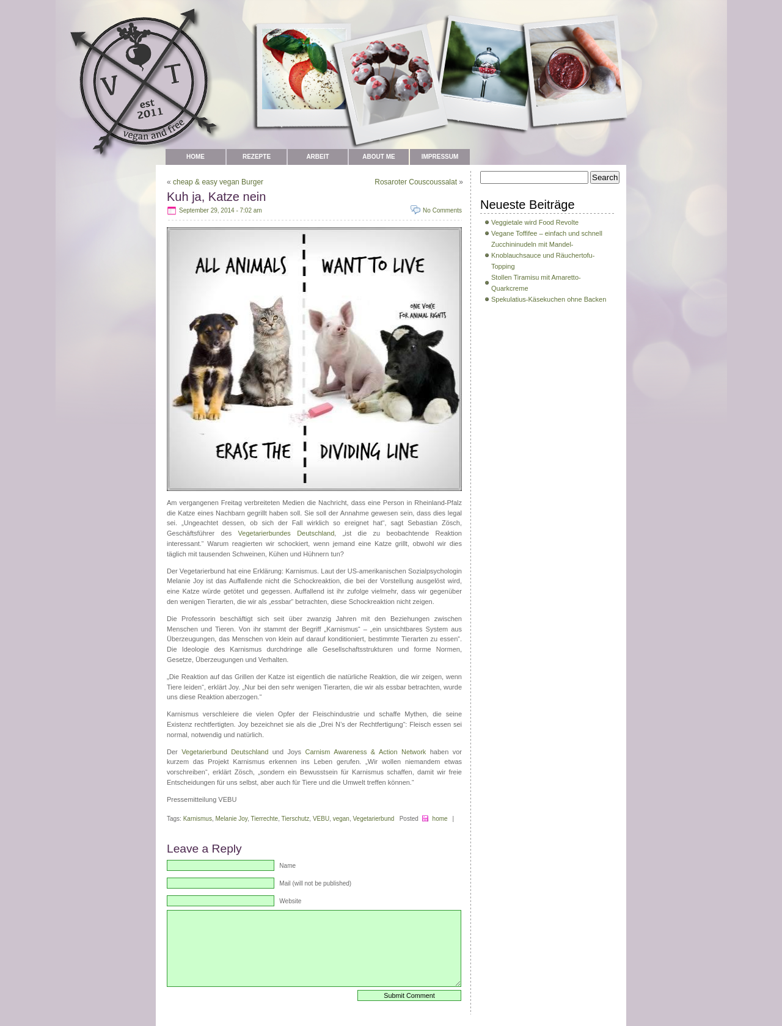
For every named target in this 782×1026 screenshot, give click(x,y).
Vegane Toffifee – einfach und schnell (546, 233)
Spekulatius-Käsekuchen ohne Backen (548, 299)
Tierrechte (265, 818)
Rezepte (257, 156)
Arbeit (317, 156)
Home (195, 156)
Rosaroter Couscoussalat (416, 182)
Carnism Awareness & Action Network (365, 751)
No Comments (442, 210)
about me (378, 156)
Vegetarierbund (374, 818)
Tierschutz (296, 818)
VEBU (321, 818)
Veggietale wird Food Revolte (535, 222)
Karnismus (197, 818)
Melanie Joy (232, 818)
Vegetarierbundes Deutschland (286, 533)
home (440, 818)
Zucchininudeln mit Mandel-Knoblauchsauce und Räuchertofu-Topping (542, 255)
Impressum (440, 156)
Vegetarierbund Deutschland (224, 751)
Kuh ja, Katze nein (216, 196)
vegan (341, 818)
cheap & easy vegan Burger (218, 182)
